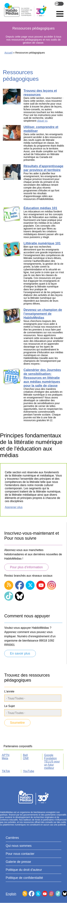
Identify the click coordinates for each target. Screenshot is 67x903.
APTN (5, 755)
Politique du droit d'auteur (24, 870)
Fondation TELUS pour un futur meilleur (52, 763)
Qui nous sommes (19, 846)
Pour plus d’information (26, 567)
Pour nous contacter (20, 854)
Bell (25, 755)
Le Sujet (9, 706)
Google (48, 755)
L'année (9, 691)
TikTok (6, 771)
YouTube (28, 771)
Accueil (8, 52)
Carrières (12, 838)
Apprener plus (14, 507)
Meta (5, 758)
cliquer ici (42, 120)
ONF (26, 758)
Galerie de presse (18, 862)
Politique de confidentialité (24, 878)
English (59, 4)
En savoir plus (20, 653)
